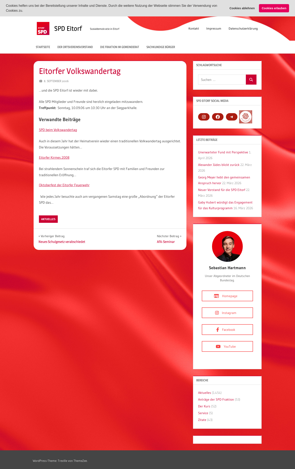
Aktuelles (48, 219)
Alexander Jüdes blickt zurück (218, 165)
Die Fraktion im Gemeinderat (119, 47)
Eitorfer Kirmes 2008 (54, 157)
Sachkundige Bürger (160, 47)
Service (203, 413)
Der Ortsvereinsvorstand (75, 47)
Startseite (43, 47)
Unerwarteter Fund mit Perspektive (223, 152)
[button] (24, 11)
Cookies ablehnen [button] (242, 8)
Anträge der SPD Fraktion (216, 399)
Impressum (213, 28)
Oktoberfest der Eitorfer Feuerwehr (64, 185)
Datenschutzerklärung (243, 28)
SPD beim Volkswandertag (58, 130)
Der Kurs (204, 406)
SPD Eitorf (68, 28)
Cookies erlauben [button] (274, 8)
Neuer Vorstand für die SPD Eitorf (221, 190)
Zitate (202, 420)
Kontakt (193, 28)
